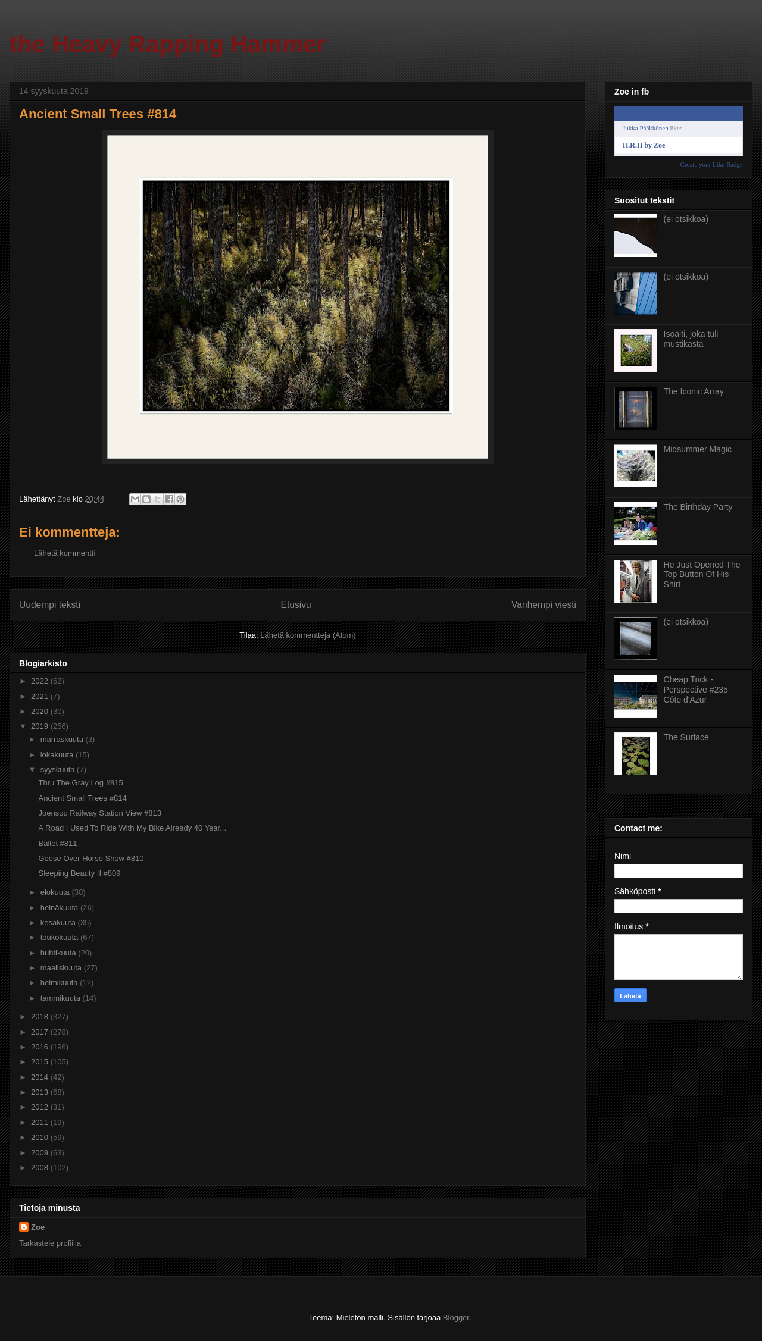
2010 (41, 1137)
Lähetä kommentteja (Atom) (307, 635)
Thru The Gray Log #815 (80, 782)
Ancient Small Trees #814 (82, 798)
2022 (41, 680)
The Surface (686, 737)
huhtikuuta (59, 952)
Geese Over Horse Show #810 (90, 858)
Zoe (38, 1227)
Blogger (456, 1317)
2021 (41, 696)
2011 (41, 1122)
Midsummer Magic (698, 449)
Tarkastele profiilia (50, 1243)
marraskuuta (63, 739)
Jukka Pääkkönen (646, 127)
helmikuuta (60, 982)
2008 (41, 1167)
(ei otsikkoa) (686, 219)
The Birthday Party (698, 507)
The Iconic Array (694, 391)
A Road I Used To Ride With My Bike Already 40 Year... (132, 827)
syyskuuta (58, 769)
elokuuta (56, 892)
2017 (41, 1031)
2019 (41, 726)
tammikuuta (61, 998)
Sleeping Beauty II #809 (79, 873)
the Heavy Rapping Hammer (168, 44)
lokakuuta (58, 754)
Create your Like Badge (711, 164)
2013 (41, 1092)
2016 (41, 1046)
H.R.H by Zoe (644, 145)
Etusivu (296, 605)
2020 (41, 711)
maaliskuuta (62, 967)
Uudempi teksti (49, 605)
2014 (41, 1077)
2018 (41, 1016)
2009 (41, 1152)
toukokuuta (60, 937)
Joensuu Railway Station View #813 (99, 813)
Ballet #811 (57, 843)
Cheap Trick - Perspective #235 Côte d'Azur (696, 689)
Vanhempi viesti (543, 605)
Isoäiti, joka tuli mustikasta (691, 339)
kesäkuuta (59, 922)
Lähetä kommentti (64, 553)
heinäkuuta (60, 907)
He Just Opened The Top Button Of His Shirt (702, 575)
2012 (41, 1106)
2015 (41, 1061)
